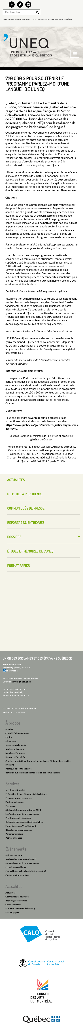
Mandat (9, 729)
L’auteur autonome (14, 802)
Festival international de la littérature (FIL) (25, 871)
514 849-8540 (14, 678)
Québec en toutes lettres (17, 875)
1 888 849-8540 (30, 678)
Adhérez (68, 19)
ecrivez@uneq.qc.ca (21, 681)
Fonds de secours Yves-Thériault (20, 826)
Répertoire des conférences (18, 830)
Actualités (16, 479)
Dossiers (14, 536)
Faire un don (8, 19)
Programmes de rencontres (18, 798)
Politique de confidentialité (18, 768)
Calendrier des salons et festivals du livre (24, 822)
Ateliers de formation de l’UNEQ (20, 859)
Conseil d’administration (17, 733)
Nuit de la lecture (13, 855)
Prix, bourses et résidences (18, 818)
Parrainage (10, 806)
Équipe (8, 737)
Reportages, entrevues (25, 522)
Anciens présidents (14, 749)
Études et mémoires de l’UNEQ (30, 551)
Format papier (18, 565)
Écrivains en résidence (15, 867)
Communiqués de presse (25, 508)
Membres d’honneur (15, 753)
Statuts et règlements (15, 745)
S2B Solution (19, 712)
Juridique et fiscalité (15, 790)
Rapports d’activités (15, 757)
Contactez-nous (22, 19)
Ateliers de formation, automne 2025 (23, 810)
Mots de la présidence (24, 494)
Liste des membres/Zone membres (47, 19)
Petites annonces (13, 837)
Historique (10, 741)
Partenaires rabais (14, 833)
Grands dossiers (13, 904)
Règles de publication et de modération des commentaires (32, 772)
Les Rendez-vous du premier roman (22, 814)
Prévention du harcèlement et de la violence (26, 794)
